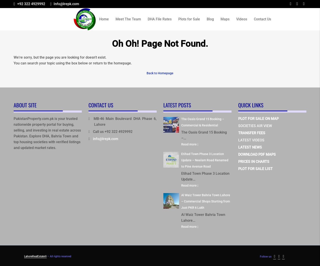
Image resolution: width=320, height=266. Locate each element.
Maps (225, 19)
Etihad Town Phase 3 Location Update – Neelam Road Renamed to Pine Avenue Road (204, 160)
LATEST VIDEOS (251, 140)
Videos (241, 19)
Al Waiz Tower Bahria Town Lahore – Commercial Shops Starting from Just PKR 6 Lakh (205, 201)
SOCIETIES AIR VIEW (255, 125)
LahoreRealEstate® (35, 256)
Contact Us (262, 19)
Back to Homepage (160, 73)
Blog (210, 19)
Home (104, 19)
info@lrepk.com (105, 138)
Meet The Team (128, 19)
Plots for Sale (189, 19)
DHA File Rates (160, 19)
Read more (189, 144)
